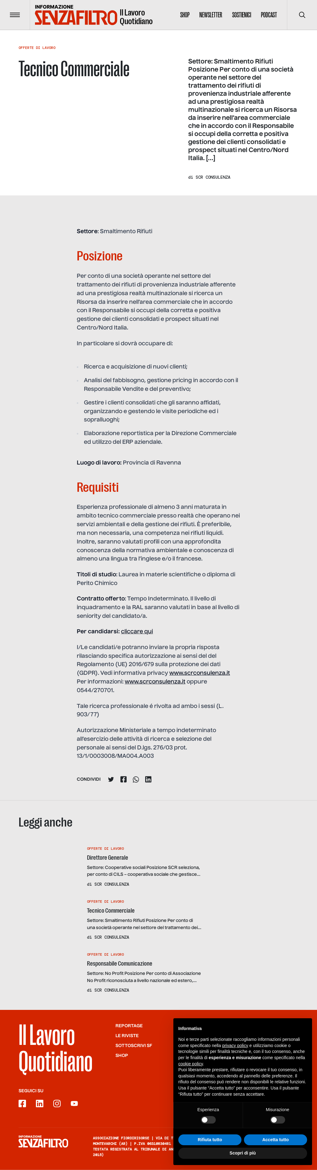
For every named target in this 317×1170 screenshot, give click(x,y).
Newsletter (210, 15)
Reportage (129, 1026)
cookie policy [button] (190, 1069)
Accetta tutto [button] (275, 1145)
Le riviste (127, 1035)
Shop (184, 15)
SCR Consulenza (213, 177)
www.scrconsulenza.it (199, 673)
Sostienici (241, 15)
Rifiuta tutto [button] (210, 1145)
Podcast (269, 15)
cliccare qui (137, 632)
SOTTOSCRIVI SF (133, 1045)
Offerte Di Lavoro (37, 47)
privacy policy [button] (235, 1051)
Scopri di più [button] (243, 1159)
